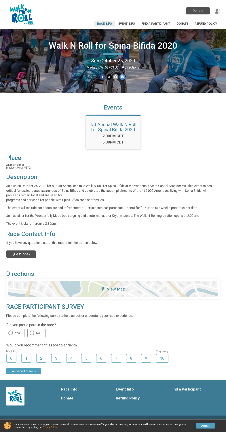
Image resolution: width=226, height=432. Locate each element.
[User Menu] (216, 10)
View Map (113, 294)
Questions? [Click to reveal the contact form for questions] (21, 259)
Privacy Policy (50, 427)
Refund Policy (206, 23)
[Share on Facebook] (102, 77)
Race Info (104, 23)
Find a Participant (155, 23)
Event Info (126, 23)
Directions (132, 67)
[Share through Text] (122, 77)
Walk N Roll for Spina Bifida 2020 (113, 45)
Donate (197, 11)
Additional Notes (22, 376)
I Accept (206, 426)
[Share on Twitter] (109, 77)
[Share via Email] (115, 77)
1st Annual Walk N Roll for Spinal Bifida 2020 (113, 132)
